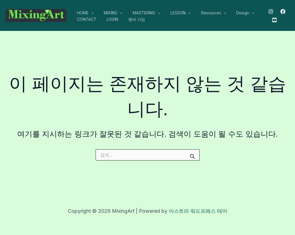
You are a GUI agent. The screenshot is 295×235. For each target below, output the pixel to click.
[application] (90, 13)
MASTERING (141, 13)
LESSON (173, 13)
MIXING (109, 13)
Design (233, 13)
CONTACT (85, 19)
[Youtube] (272, 19)
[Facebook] (281, 11)
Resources (203, 13)
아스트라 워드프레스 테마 (198, 211)
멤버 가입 (131, 19)
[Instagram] (269, 11)
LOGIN (109, 19)
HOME (84, 13)
